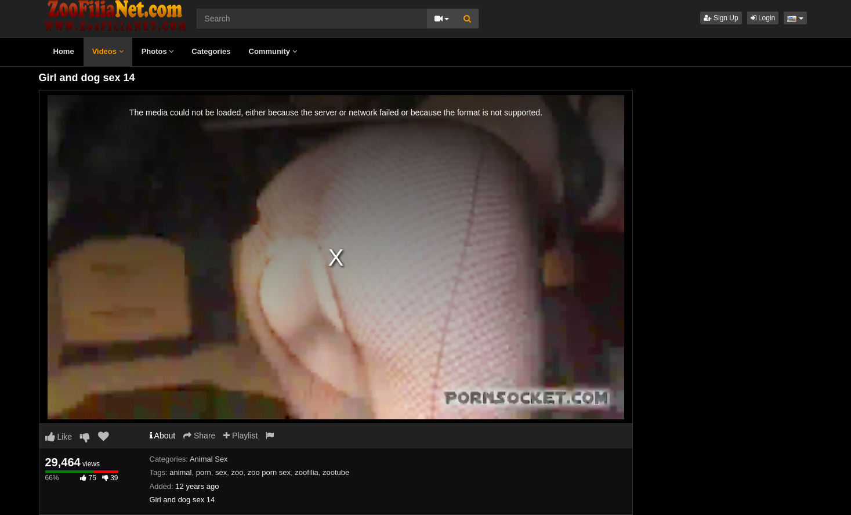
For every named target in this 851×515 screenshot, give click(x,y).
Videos (108, 51)
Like (59, 436)
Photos (158, 51)
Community (273, 51)
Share (199, 435)
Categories (210, 51)
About (163, 435)
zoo (237, 472)
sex (221, 472)
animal (180, 472)
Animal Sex (209, 459)
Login (763, 18)
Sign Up (721, 18)
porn (203, 472)
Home (63, 51)
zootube (336, 472)
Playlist (240, 435)
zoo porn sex (269, 472)
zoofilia (306, 472)
